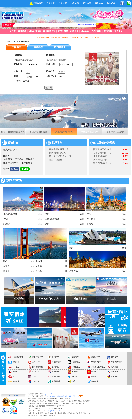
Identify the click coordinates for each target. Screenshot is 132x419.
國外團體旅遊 (49, 31)
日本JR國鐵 (94, 37)
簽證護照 (108, 31)
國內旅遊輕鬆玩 (43, 37)
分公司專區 (96, 31)
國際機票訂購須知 (57, 153)
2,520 (125, 149)
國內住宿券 (55, 37)
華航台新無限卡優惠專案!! (74, 24)
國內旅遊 (85, 31)
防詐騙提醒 (36, 3)
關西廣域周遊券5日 (102, 149)
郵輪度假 (74, 31)
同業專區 (51, 3)
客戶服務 (54, 142)
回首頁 (13, 31)
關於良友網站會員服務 (60, 156)
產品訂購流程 (55, 159)
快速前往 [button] (111, 3)
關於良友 (99, 3)
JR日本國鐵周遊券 (92, 24)
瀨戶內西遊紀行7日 (102, 163)
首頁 (18, 42)
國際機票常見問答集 (59, 149)
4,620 (125, 156)
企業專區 (63, 3)
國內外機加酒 (35, 31)
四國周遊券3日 (100, 159)
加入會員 (75, 3)
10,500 (125, 153)
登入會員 (87, 3)
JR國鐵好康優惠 (102, 142)
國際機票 (22, 31)
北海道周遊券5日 (101, 156)
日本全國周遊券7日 (102, 153)
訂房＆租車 (63, 31)
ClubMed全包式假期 (80, 37)
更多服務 (118, 31)
